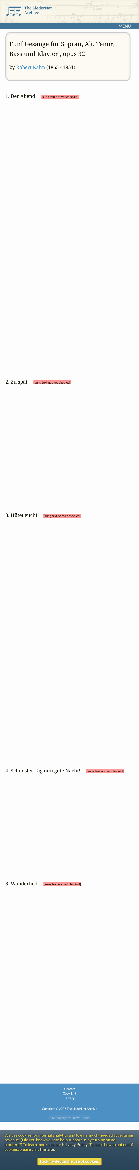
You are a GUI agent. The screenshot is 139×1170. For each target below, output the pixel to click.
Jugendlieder (25, 571)
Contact (69, 1109)
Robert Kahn (30, 67)
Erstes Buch (117, 184)
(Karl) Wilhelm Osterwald (38, 436)
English (29, 243)
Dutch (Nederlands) (37, 230)
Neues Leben (25, 775)
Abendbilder (38, 190)
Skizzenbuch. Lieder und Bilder (104, 769)
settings (27, 199)
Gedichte (94, 184)
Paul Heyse (27, 559)
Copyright (69, 1114)
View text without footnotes (28, 1073)
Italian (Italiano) (33, 263)
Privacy (69, 1118)
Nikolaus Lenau (30, 184)
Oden (20, 190)
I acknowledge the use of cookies (69, 1161)
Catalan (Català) (34, 217)
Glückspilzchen (88, 565)
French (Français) (34, 250)
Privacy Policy (75, 1144)
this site (47, 1149)
